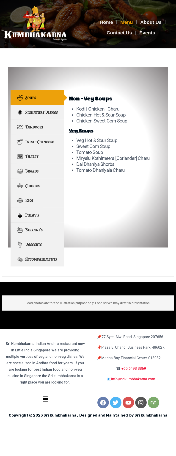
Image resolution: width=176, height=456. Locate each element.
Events (147, 32)
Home (106, 22)
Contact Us (119, 32)
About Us (151, 22)
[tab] (37, 121)
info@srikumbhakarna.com (133, 379)
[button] (45, 398)
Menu (126, 22)
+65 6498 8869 (133, 368)
